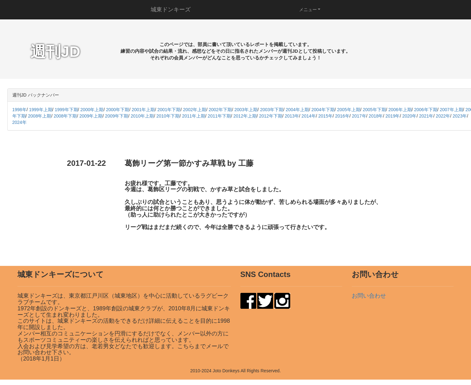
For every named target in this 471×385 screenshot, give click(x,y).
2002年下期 (220, 109)
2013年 (292, 115)
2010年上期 (142, 115)
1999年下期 (66, 109)
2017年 (359, 115)
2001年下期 (168, 109)
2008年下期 (65, 115)
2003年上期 (246, 109)
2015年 (325, 115)
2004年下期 (323, 109)
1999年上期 (40, 109)
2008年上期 (39, 115)
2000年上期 (91, 109)
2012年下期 (270, 115)
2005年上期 (348, 109)
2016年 (342, 115)
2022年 (443, 115)
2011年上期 (193, 115)
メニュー (308, 9)
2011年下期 (219, 115)
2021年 (426, 115)
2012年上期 (245, 115)
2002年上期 (194, 109)
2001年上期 (143, 109)
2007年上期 (451, 109)
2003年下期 (271, 109)
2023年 (460, 115)
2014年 (309, 115)
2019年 (392, 115)
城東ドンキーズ (171, 9)
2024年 (19, 122)
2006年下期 (425, 109)
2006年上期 (400, 109)
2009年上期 (90, 115)
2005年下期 (374, 109)
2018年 (376, 115)
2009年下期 (116, 115)
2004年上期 (297, 109)
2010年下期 (168, 115)
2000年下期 (117, 109)
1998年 (19, 109)
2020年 (409, 115)
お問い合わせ (369, 296)
